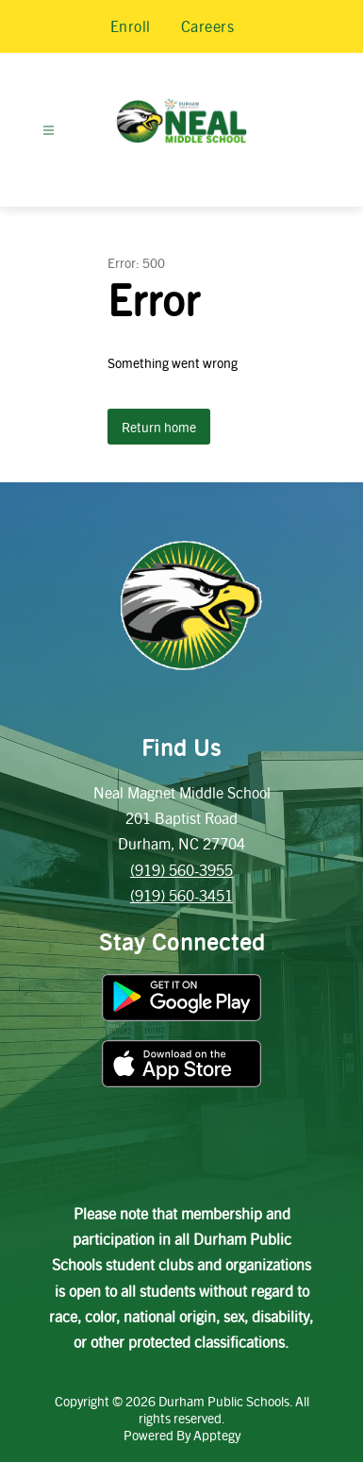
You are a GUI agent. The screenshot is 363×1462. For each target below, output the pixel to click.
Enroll (130, 26)
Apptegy (216, 1434)
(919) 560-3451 (181, 895)
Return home (159, 426)
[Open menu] (48, 131)
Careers (208, 26)
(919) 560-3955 (181, 870)
